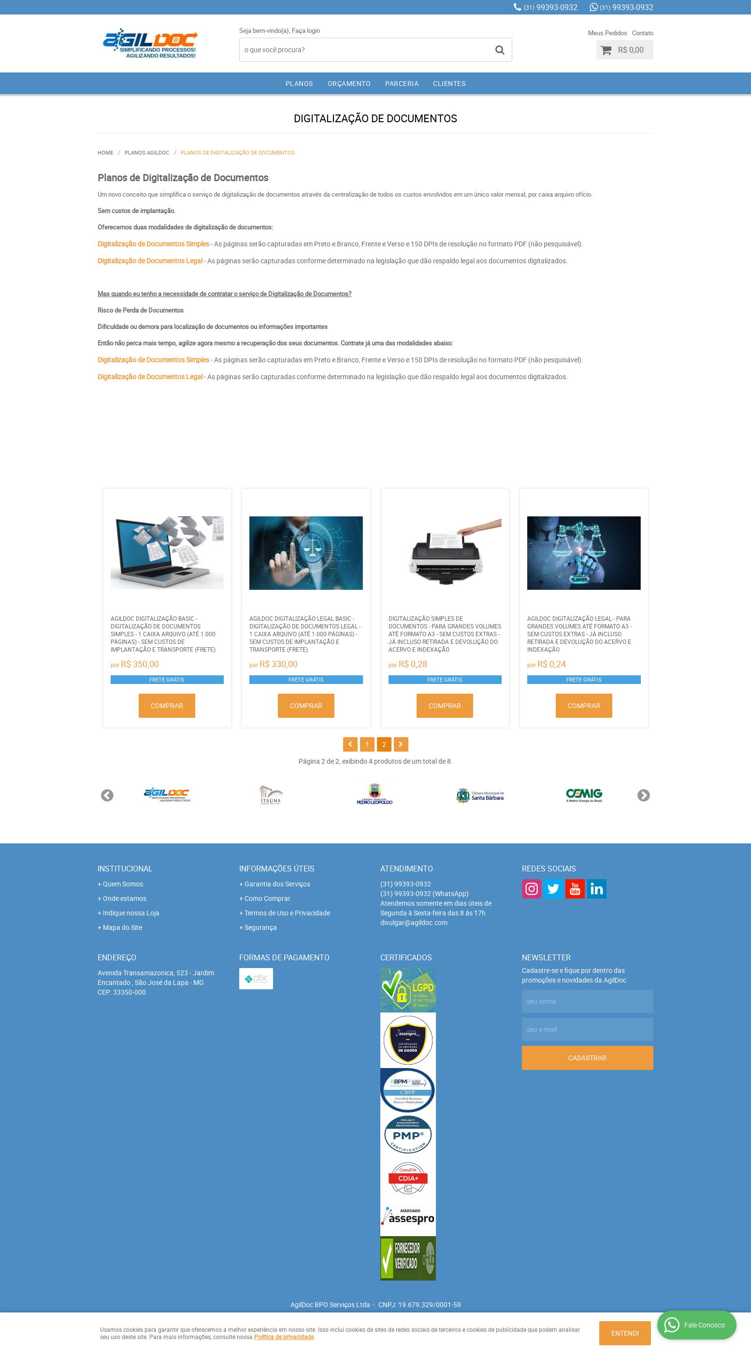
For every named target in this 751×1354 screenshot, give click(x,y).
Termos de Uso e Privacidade (287, 912)
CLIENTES (449, 83)
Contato (642, 33)
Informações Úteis (277, 868)
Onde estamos (124, 898)
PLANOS (299, 83)
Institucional (125, 868)
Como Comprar (267, 898)
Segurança (261, 927)
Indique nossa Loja (131, 912)
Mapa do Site (122, 927)
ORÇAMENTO (349, 83)
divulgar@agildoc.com (414, 922)
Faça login (306, 30)
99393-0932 (551, 7)
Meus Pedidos (607, 33)
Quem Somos (123, 883)
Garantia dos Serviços (277, 883)
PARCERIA (402, 83)
